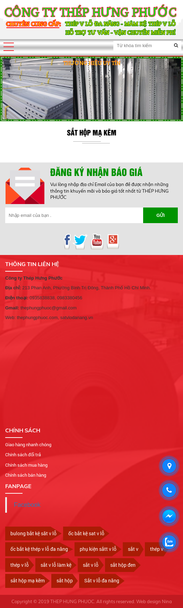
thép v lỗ (19, 565)
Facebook (27, 504)
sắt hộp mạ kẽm (27, 580)
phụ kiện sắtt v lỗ (98, 549)
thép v (156, 549)
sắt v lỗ (90, 565)
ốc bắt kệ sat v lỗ (86, 533)
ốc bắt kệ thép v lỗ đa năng (39, 549)
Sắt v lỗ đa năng (101, 580)
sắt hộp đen (123, 565)
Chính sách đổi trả (23, 454)
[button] (8, 47)
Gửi (160, 215)
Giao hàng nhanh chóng (28, 444)
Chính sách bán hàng (25, 475)
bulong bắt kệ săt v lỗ (33, 533)
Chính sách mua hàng (26, 465)
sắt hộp (64, 580)
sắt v (133, 549)
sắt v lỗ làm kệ (56, 565)
